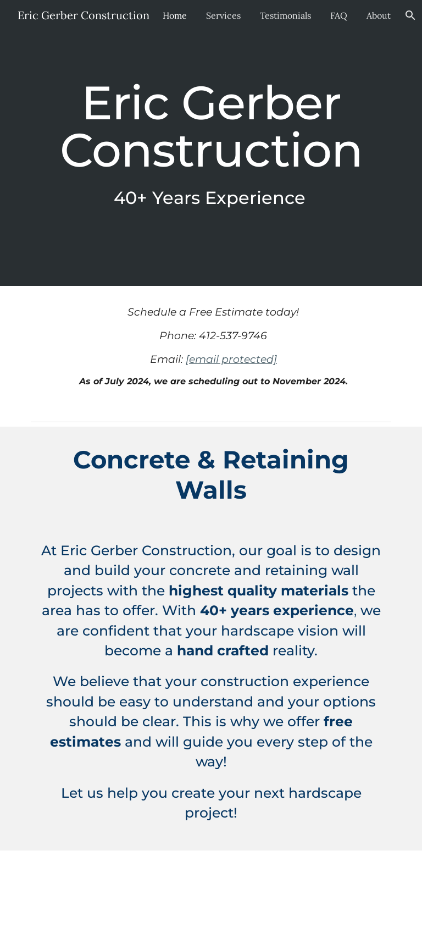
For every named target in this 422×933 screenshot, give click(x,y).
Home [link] (173, 15)
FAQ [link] (337, 15)
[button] (409, 15)
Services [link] (221, 15)
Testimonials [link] (283, 15)
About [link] (377, 15)
